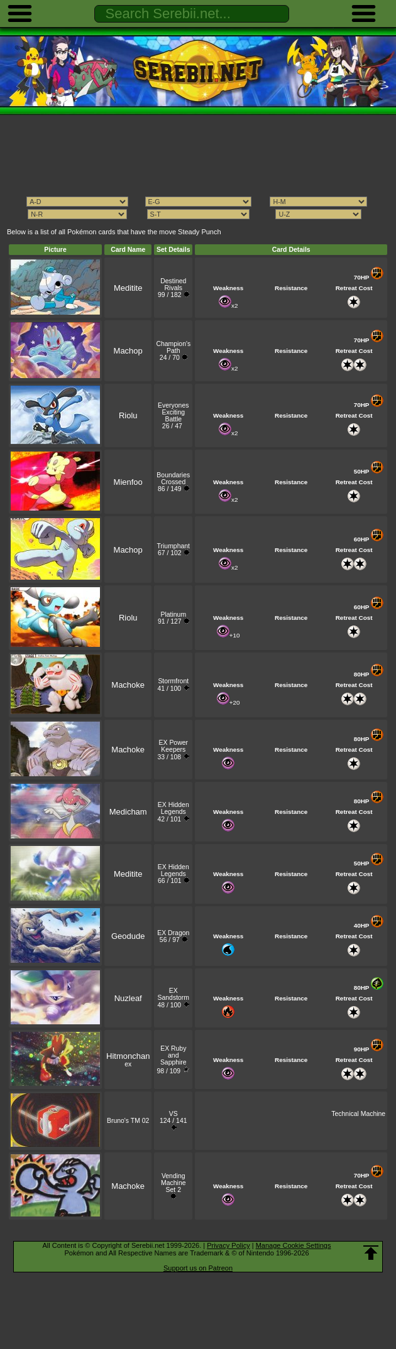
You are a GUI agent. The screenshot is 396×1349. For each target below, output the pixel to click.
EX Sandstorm (173, 994)
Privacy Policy (228, 1245)
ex (128, 1060)
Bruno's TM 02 (128, 1120)
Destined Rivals (173, 284)
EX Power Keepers (173, 746)
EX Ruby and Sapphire (173, 1055)
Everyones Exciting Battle (173, 412)
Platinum (173, 614)
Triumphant (173, 546)
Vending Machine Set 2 (173, 1183)
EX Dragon (173, 932)
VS (173, 1113)
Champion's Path (173, 347)
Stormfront (173, 681)
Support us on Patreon (198, 1268)
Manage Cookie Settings (293, 1245)
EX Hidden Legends (173, 808)
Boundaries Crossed (173, 478)
